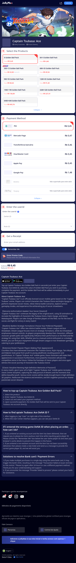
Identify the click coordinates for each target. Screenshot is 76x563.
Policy (10, 557)
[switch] (4, 249)
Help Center (18, 557)
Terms (4, 557)
